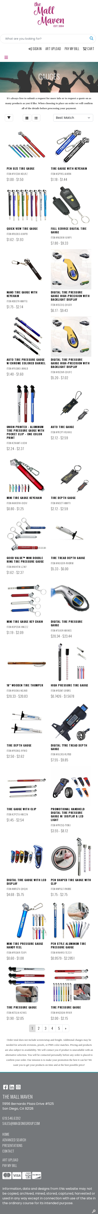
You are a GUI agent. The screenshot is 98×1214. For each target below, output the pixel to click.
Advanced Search (14, 1139)
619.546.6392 (11, 1118)
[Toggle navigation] (6, 57)
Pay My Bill (9, 1165)
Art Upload (10, 1160)
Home (5, 1134)
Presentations (12, 1145)
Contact (8, 1151)
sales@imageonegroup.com (21, 1123)
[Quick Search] (44, 38)
